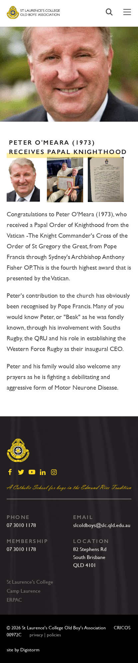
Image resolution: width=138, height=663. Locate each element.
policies (54, 634)
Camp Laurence (24, 591)
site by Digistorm (23, 649)
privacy (36, 634)
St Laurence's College (30, 582)
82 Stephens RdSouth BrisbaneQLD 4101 (89, 557)
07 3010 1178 (21, 525)
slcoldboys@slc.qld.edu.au (101, 525)
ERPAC (14, 600)
